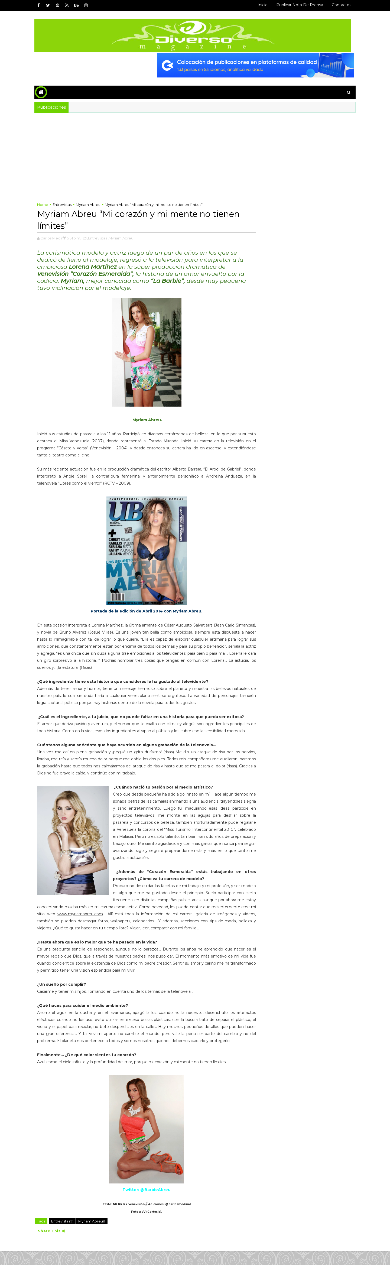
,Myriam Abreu (122, 237)
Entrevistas (64, 204)
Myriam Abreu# (94, 1234)
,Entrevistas (99, 237)
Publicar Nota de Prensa (297, 4)
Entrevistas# (64, 1234)
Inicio (260, 4)
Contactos (339, 4)
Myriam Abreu (90, 204)
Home (44, 204)
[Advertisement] (144, 158)
